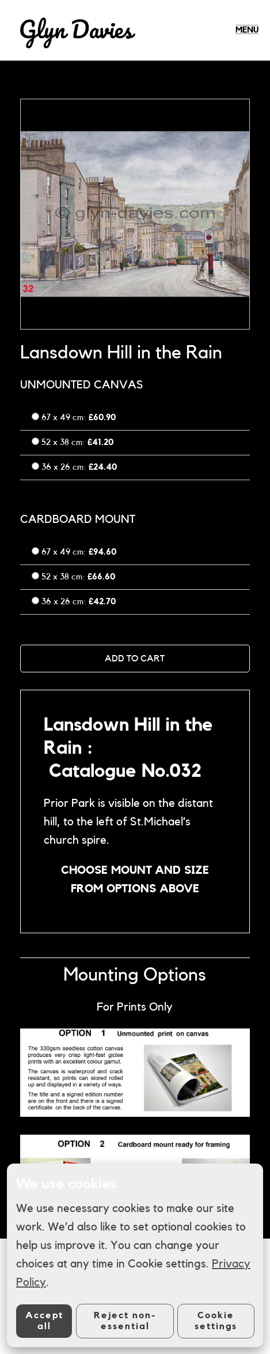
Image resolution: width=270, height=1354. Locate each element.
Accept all (44, 1321)
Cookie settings (216, 1321)
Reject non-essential (125, 1321)
